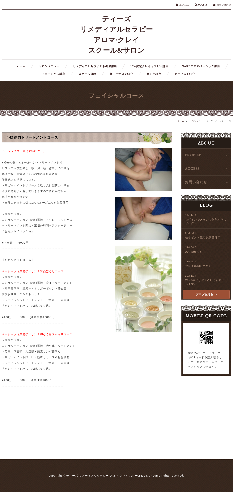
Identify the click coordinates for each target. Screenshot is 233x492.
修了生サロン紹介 (121, 74)
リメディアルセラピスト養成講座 (95, 66)
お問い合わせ (224, 4)
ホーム (21, 66)
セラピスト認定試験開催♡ (203, 237)
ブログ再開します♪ (197, 265)
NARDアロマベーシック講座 (201, 66)
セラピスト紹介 (185, 74)
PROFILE (184, 4)
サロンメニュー (49, 66)
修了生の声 (153, 74)
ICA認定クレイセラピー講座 (149, 66)
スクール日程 (87, 74)
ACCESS (202, 4)
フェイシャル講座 (53, 74)
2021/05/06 (193, 251)
